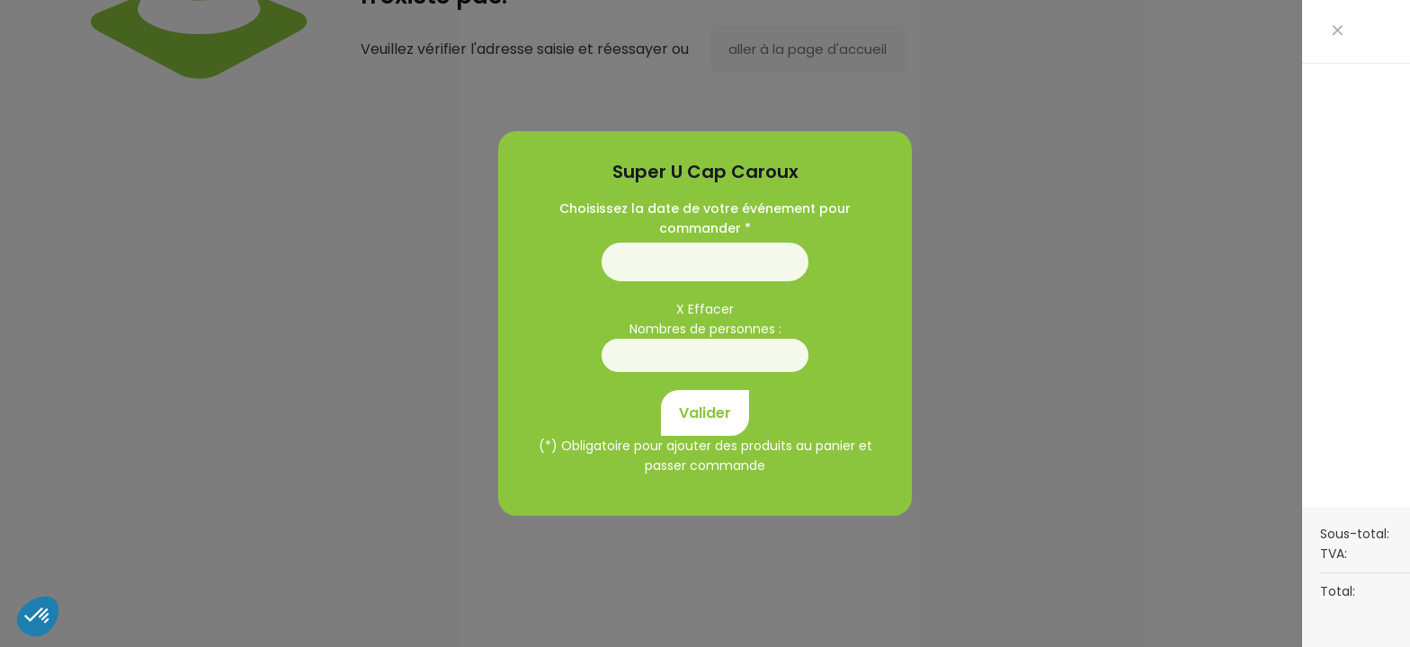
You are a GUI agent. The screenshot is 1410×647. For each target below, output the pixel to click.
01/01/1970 (705, 262)
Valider (705, 413)
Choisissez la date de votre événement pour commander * (705, 218)
